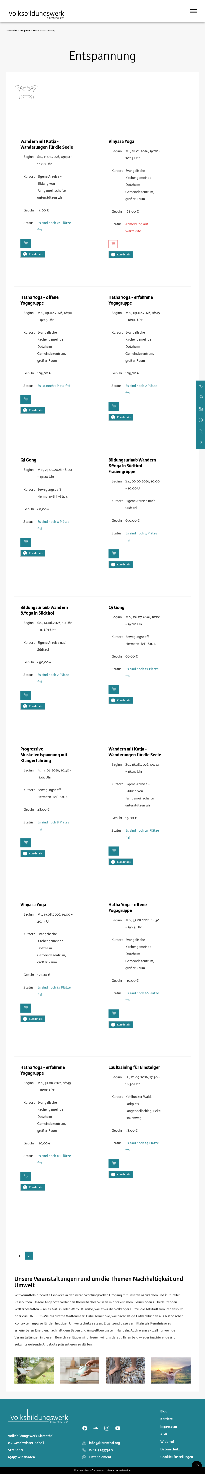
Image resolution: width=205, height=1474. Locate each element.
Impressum (168, 1426)
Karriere (166, 1419)
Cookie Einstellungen (176, 1457)
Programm (25, 30)
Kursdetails (32, 268)
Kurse (36, 30)
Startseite (11, 30)
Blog (163, 1411)
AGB (163, 1434)
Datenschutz (170, 1449)
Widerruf (167, 1441)
